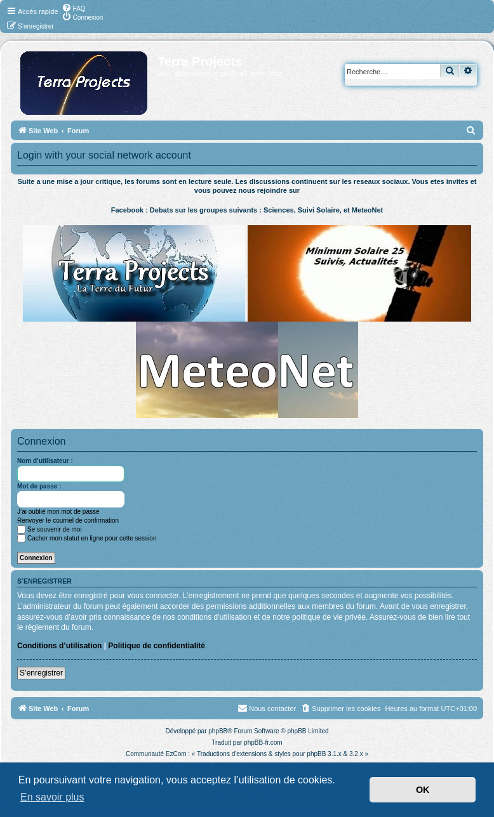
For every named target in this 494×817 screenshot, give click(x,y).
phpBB (217, 731)
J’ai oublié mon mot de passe (58, 511)
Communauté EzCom (156, 753)
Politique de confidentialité (156, 645)
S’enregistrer (41, 673)
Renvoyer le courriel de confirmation (68, 520)
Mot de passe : (39, 486)
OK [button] (423, 790)
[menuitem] (74, 7)
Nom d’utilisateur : (45, 460)
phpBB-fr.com (263, 742)
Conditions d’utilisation (59, 645)
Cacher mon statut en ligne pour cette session (86, 538)
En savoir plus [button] (52, 797)
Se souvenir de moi (49, 529)
